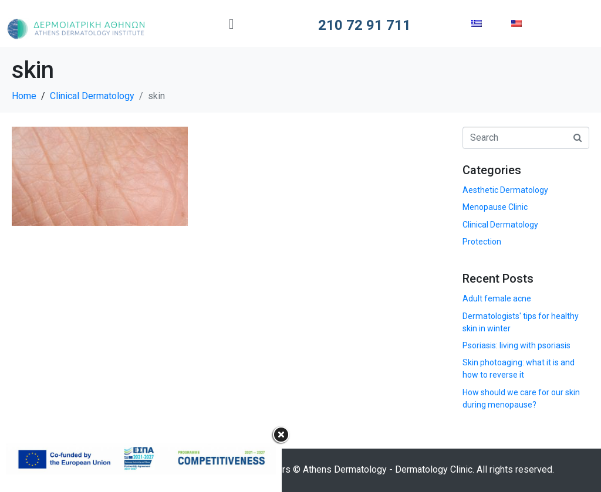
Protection (481, 241)
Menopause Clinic (495, 207)
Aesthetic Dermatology (505, 190)
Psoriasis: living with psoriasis (516, 345)
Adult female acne (496, 298)
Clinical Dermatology (500, 224)
